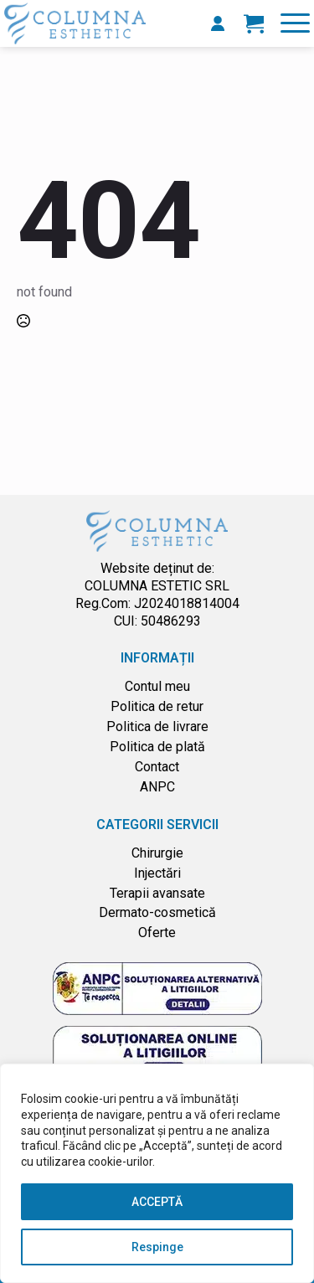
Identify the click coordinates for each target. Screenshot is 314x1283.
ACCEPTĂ (157, 1201)
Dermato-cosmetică (157, 912)
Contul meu (157, 686)
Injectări (157, 873)
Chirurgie (157, 853)
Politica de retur (157, 706)
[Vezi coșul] (253, 23)
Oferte (157, 932)
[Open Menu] (295, 23)
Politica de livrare (157, 726)
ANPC (157, 787)
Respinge (157, 1247)
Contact (157, 767)
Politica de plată (157, 747)
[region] (157, 1173)
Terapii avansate (157, 893)
